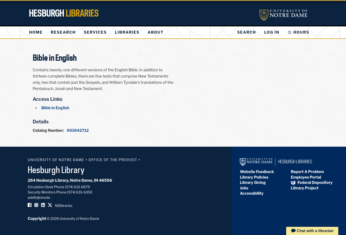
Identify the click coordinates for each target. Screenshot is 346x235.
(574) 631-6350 (80, 192)
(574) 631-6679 (77, 187)
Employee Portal (306, 177)
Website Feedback (257, 171)
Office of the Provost (112, 160)
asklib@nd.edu (39, 197)
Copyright (37, 218)
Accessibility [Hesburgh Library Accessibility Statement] (251, 193)
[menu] (100, 32)
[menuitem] (36, 32)
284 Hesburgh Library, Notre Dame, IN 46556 (70, 180)
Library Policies (254, 177)
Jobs (244, 188)
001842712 (78, 130)
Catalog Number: (48, 130)
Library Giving (253, 182)
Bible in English (55, 108)
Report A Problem (307, 171)
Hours (301, 32)
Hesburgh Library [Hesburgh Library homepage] (56, 169)
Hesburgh (64, 13)
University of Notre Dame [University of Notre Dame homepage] (56, 160)
